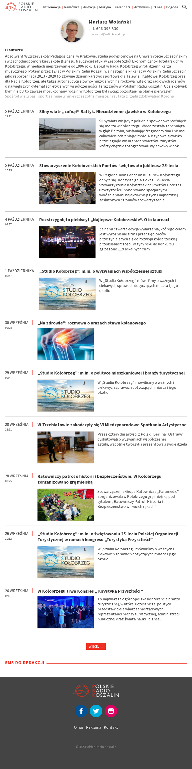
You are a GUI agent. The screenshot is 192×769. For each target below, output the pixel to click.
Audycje (89, 7)
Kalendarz (122, 7)
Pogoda (172, 7)
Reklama (93, 727)
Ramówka (72, 7)
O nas (158, 7)
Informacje (51, 7)
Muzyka (105, 7)
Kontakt (111, 727)
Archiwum (142, 7)
